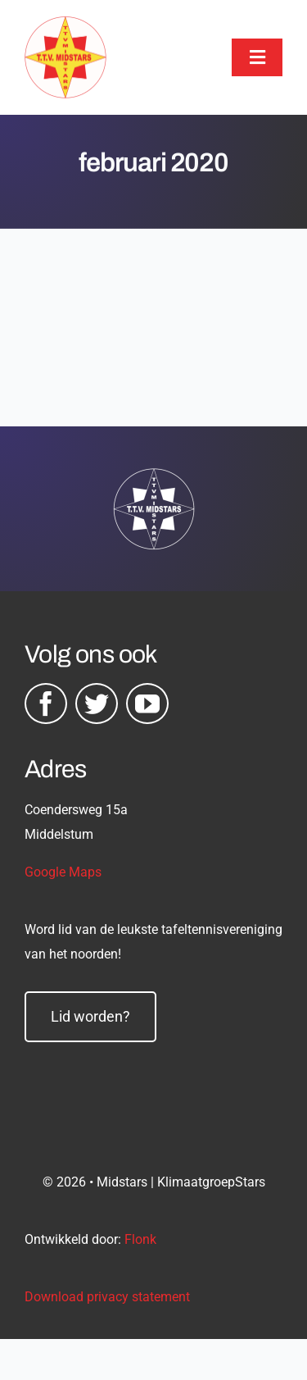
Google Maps (63, 872)
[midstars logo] (65, 24)
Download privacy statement (107, 1297)
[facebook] (46, 703)
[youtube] (147, 703)
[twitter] (96, 703)
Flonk (140, 1239)
